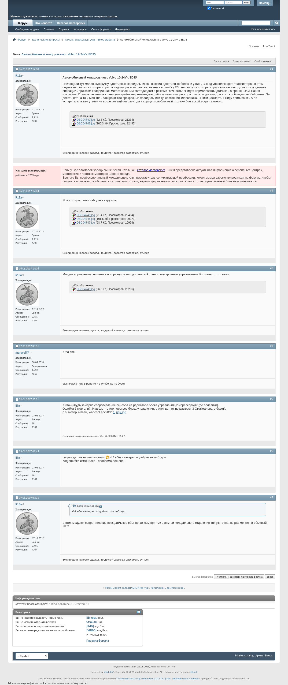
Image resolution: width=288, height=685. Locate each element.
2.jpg (123, 412)
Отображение (262, 61)
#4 (271, 345)
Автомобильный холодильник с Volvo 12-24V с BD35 (59, 54)
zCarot (193, 672)
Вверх (270, 576)
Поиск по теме (241, 61)
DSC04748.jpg (86, 289)
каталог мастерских (151, 170)
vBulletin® (109, 672)
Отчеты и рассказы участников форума (90, 39)
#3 (271, 268)
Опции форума (100, 29)
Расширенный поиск (263, 29)
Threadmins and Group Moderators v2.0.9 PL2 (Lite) (143, 678)
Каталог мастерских (71, 23)
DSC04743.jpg (86, 123)
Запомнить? (215, 8)
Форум (22, 23)
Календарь (80, 29)
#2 (271, 190)
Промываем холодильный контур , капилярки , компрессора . (145, 587)
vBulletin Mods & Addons (185, 678)
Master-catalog (244, 655)
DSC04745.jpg (86, 215)
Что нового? (43, 23)
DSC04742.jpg (86, 119)
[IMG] (90, 626)
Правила (49, 29)
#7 (271, 497)
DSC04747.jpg (86, 222)
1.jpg (116, 412)
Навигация (121, 29)
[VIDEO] (91, 630)
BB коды (92, 617)
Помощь (264, 3)
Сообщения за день (27, 29)
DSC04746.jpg (86, 219)
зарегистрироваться (230, 177)
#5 (271, 399)
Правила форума (97, 640)
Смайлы (91, 622)
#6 (271, 451)
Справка (64, 29)
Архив (259, 655)
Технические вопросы (45, 39)
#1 (271, 68)
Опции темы (220, 61)
